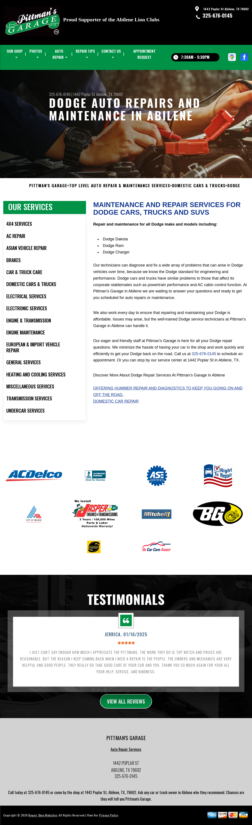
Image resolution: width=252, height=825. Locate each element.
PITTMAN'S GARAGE (48, 188)
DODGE (233, 188)
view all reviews (126, 704)
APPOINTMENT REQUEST (144, 54)
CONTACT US (111, 51)
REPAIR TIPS (85, 51)
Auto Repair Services (126, 752)
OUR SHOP (15, 51)
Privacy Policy (108, 818)
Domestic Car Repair (116, 404)
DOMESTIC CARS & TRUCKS (199, 188)
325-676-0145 (217, 15)
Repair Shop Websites (42, 818)
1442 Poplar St (84, 94)
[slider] (126, 645)
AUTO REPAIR (58, 54)
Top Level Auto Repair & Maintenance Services (119, 188)
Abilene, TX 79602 (109, 94)
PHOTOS (35, 51)
